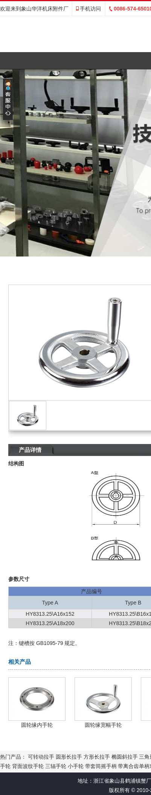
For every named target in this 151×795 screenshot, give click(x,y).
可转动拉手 (41, 757)
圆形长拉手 (69, 757)
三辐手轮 (55, 766)
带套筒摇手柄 (101, 766)
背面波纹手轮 (28, 766)
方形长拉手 (97, 757)
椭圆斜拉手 (124, 757)
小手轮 (76, 766)
